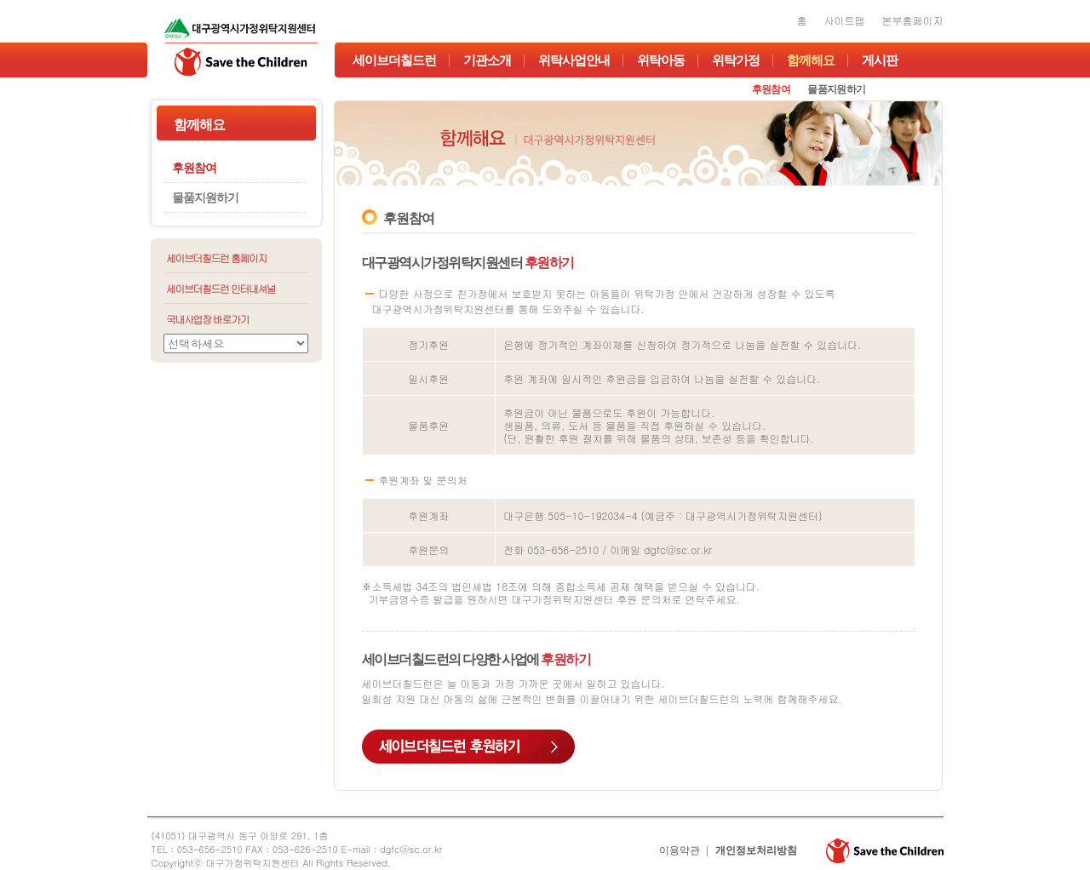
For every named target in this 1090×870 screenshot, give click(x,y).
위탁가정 (736, 60)
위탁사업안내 (574, 60)
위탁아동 (661, 60)
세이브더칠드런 (394, 60)
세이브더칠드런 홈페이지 (216, 257)
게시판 (880, 60)
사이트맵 (844, 20)
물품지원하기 (836, 89)
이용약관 (679, 850)
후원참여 (771, 89)
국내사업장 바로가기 (207, 319)
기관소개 (487, 60)
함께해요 (811, 60)
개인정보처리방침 (756, 850)
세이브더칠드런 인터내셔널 (221, 288)
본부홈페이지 (913, 20)
